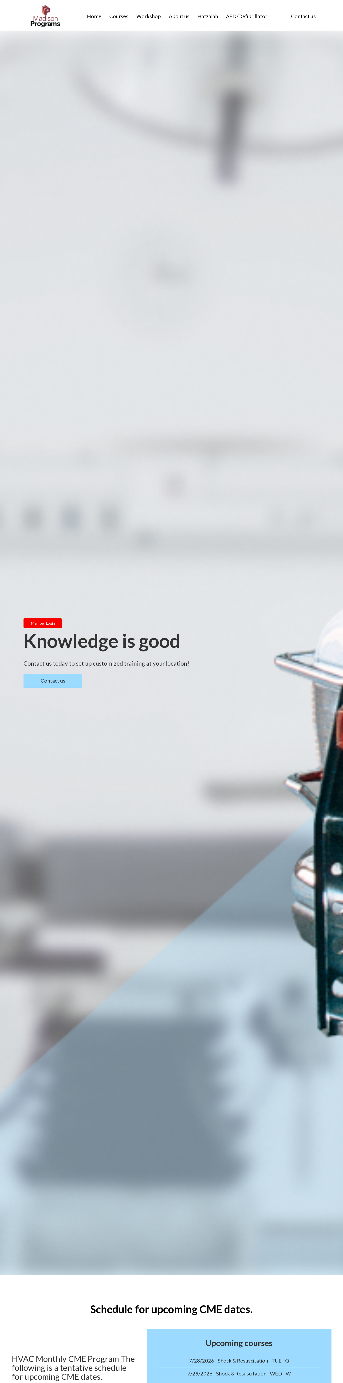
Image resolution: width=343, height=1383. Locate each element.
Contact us (303, 16)
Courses (118, 16)
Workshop (148, 16)
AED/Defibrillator (246, 16)
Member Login (43, 623)
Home (94, 16)
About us (179, 16)
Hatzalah (207, 16)
